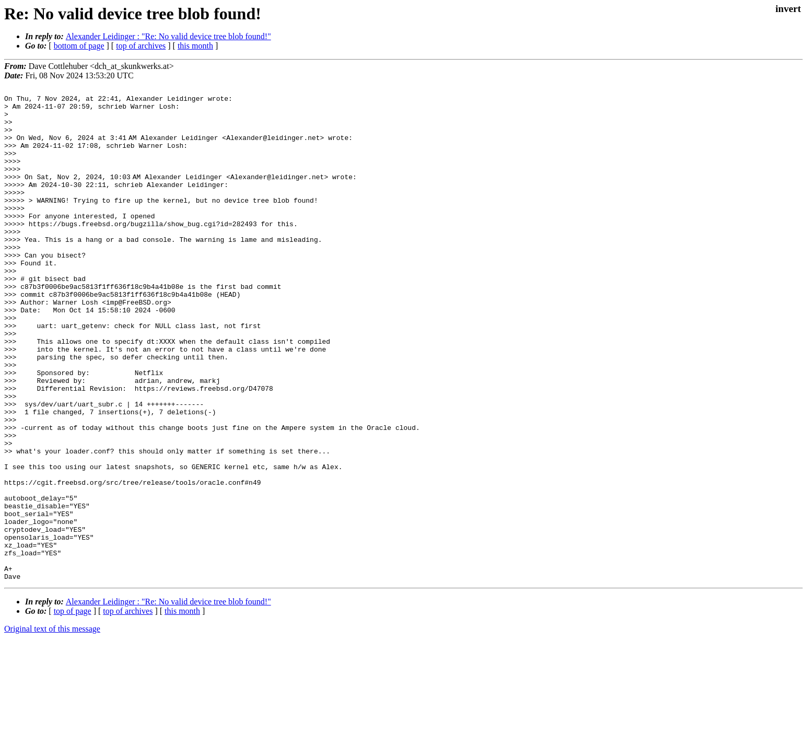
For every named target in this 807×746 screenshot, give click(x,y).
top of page (72, 709)
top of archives (141, 45)
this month (195, 45)
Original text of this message (52, 727)
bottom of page (79, 45)
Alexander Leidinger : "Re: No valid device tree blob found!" (168, 36)
